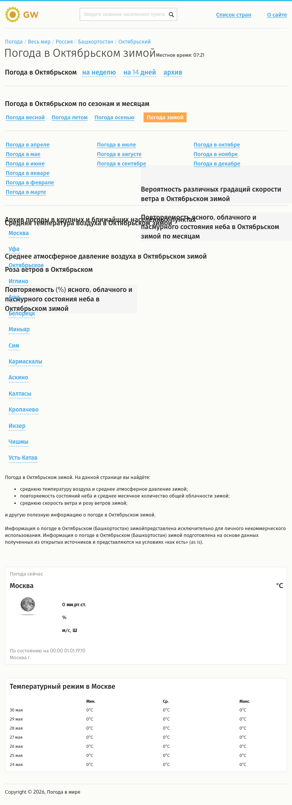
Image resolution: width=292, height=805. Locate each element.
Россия (64, 41)
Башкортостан (95, 41)
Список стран (233, 15)
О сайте (277, 15)
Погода (14, 41)
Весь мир (39, 41)
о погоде (47, 528)
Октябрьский (135, 41)
